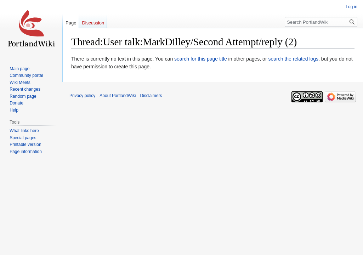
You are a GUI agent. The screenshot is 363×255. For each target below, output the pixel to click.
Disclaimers (151, 95)
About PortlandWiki (118, 95)
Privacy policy (82, 95)
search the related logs (293, 59)
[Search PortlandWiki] (321, 22)
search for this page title (200, 59)
